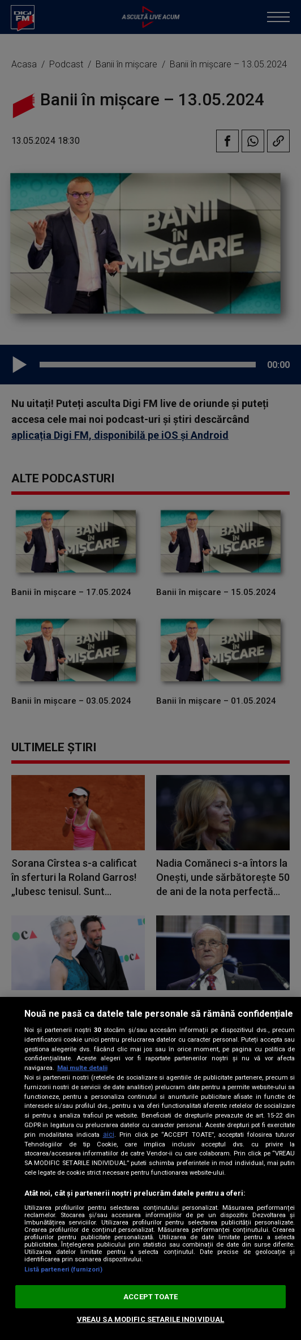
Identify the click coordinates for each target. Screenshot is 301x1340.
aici (108, 1134)
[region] (150, 1168)
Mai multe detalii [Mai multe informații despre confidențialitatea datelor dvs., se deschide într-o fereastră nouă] (82, 1068)
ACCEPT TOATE (150, 1296)
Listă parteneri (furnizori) (63, 1269)
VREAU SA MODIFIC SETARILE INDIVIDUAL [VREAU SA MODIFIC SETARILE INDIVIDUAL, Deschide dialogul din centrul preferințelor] (151, 1319)
